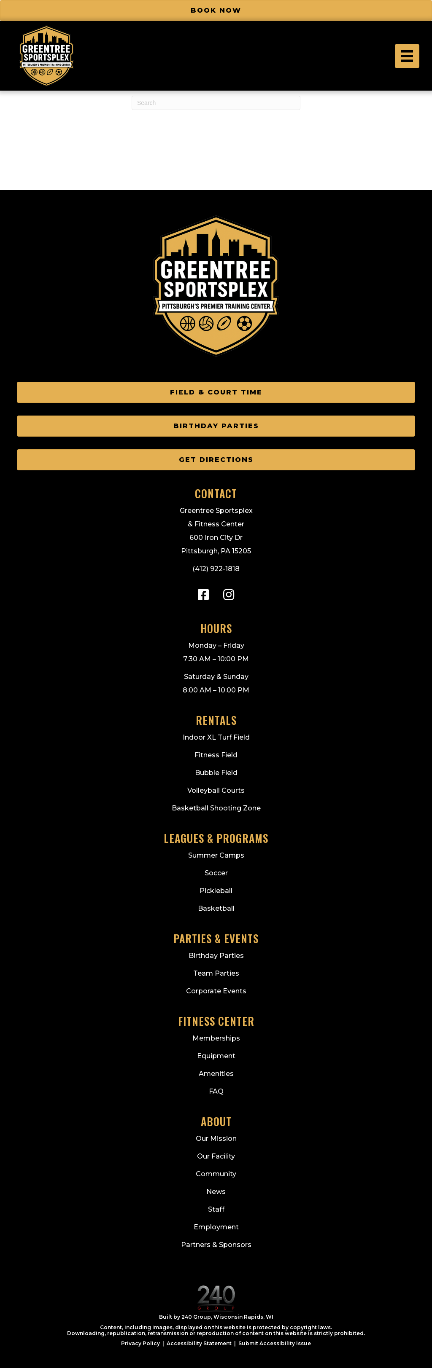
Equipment (216, 1056)
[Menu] (407, 56)
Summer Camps (216, 855)
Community (216, 1174)
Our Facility (216, 1156)
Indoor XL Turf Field (216, 737)
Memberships (216, 1038)
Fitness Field (216, 755)
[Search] (216, 103)
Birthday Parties (216, 956)
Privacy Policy (140, 1343)
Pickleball (216, 891)
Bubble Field (216, 773)
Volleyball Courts (216, 790)
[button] (203, 594)
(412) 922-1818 (216, 569)
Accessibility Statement (199, 1343)
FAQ (216, 1091)
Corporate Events (216, 991)
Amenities (216, 1074)
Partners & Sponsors (216, 1245)
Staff (216, 1209)
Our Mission (216, 1139)
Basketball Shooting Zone (216, 808)
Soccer (216, 873)
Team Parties (216, 973)
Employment (216, 1227)
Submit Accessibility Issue (274, 1343)
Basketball (216, 908)
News (216, 1192)
